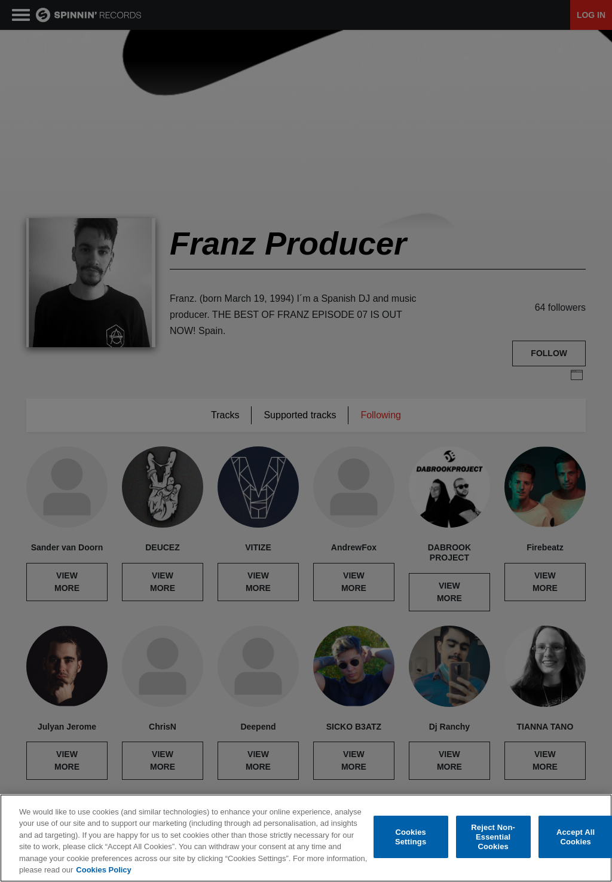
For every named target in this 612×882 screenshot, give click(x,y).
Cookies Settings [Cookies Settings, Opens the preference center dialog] (410, 837)
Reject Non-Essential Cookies (493, 837)
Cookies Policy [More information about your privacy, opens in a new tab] (103, 869)
